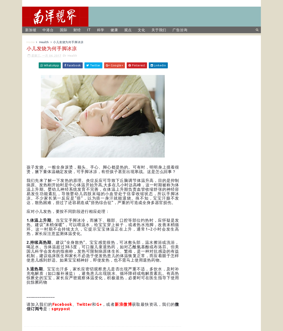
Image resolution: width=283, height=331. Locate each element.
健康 (114, 30)
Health (44, 42)
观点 (128, 30)
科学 (101, 30)
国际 (63, 30)
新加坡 (30, 30)
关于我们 (158, 30)
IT (89, 30)
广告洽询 (179, 30)
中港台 (48, 30)
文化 (141, 30)
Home (31, 42)
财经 (77, 30)
